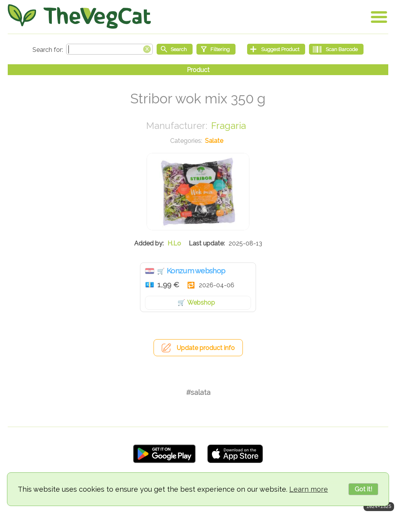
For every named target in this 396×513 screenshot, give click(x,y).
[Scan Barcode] (336, 49)
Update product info (206, 348)
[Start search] (175, 49)
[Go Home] (79, 16)
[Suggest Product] (276, 49)
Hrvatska (149, 271)
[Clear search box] (147, 48)
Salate (214, 140)
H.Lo (174, 243)
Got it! (363, 489)
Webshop (201, 302)
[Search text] (109, 49)
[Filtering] (216, 49)
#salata (198, 392)
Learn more (308, 489)
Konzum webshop (196, 270)
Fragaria (228, 125)
